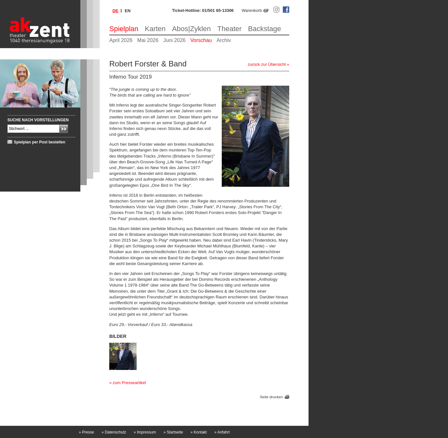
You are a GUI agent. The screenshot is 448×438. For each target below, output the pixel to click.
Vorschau (201, 40)
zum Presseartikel (129, 382)
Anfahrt (222, 432)
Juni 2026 (174, 40)
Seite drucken (271, 397)
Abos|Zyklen (191, 29)
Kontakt (199, 432)
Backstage (264, 29)
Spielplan (124, 29)
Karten (155, 29)
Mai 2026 (147, 40)
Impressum (145, 432)
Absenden (63, 129)
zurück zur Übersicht (267, 64)
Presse (86, 432)
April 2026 (120, 40)
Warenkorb (252, 10)
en (127, 10)
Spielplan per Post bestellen (39, 142)
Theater (229, 29)
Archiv (224, 40)
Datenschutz (114, 432)
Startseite (173, 432)
